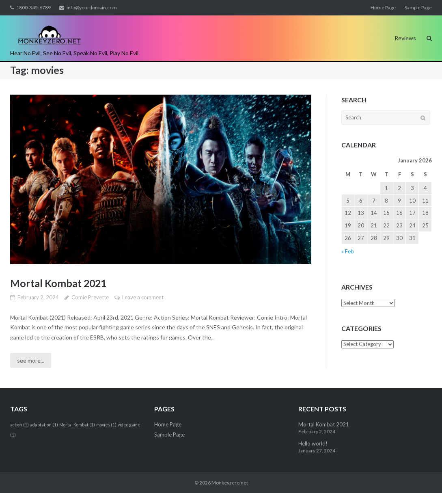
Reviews (405, 38)
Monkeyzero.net (229, 483)
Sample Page (418, 7)
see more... (30, 360)
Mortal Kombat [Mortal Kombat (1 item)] (77, 424)
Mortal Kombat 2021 (58, 283)
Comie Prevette (90, 297)
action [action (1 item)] (19, 424)
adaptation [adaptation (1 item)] (44, 424)
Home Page (383, 7)
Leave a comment (143, 297)
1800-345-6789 (33, 7)
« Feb (347, 251)
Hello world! (313, 443)
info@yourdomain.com (92, 7)
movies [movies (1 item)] (106, 424)
